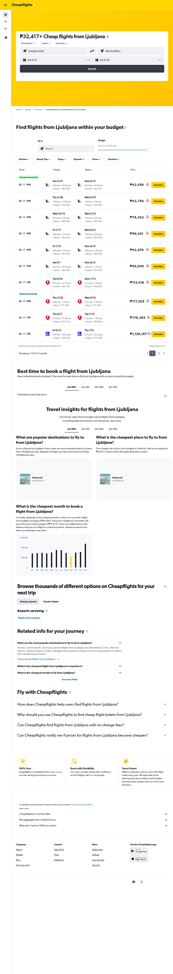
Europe (28, 109)
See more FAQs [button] (69, 679)
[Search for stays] (5, 21)
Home (18, 109)
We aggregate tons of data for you (93, 820)
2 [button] (159, 353)
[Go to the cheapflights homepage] (24, 5)
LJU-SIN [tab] (85, 387)
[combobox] (62, 43)
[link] (133, 881)
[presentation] (107, 36)
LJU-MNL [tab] (71, 387)
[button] (5, 5)
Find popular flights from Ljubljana (38, 659)
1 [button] (152, 353)
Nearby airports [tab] (28, 601)
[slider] (148, 150)
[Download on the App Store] (139, 859)
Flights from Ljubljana (29, 618)
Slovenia (38, 109)
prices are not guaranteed (81, 804)
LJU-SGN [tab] (99, 387)
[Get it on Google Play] (139, 851)
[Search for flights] (5, 15)
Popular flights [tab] (51, 601)
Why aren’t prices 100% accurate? (93, 826)
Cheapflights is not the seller (93, 814)
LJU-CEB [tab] (113, 387)
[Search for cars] (5, 28)
